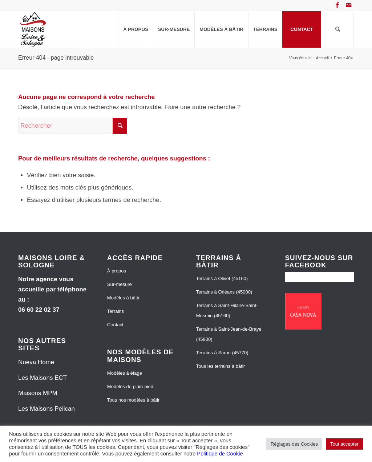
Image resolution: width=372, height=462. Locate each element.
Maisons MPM (37, 393)
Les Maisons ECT (42, 377)
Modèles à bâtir (123, 297)
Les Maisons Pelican (46, 408)
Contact (115, 324)
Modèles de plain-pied (130, 386)
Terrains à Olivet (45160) (222, 278)
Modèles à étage (124, 373)
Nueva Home (36, 362)
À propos (116, 271)
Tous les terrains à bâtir (220, 366)
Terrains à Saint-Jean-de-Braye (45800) (229, 334)
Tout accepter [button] (344, 444)
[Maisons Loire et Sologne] (33, 29)
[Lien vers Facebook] (337, 5)
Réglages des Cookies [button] (294, 444)
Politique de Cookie (220, 454)
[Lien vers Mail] (348, 5)
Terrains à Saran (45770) (222, 352)
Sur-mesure (119, 284)
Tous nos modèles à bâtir (133, 400)
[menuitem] (135, 29)
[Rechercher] (337, 29)
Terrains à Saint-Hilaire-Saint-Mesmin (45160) (227, 310)
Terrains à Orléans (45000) (224, 292)
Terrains (115, 311)
